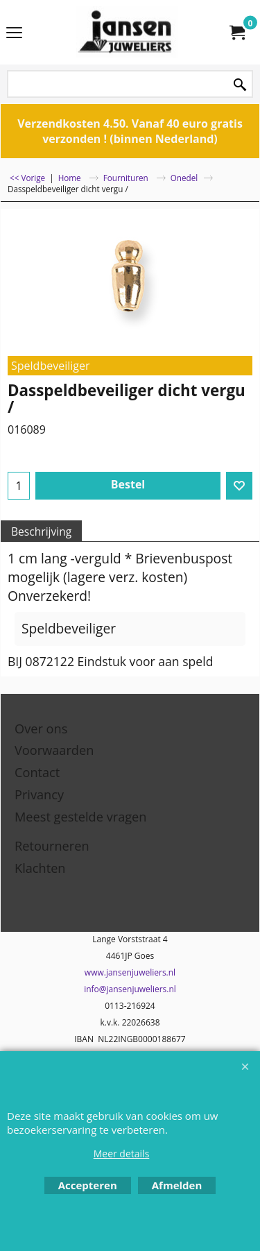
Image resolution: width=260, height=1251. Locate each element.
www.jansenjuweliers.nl (130, 972)
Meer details (122, 1153)
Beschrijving (41, 531)
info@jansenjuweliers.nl (130, 989)
